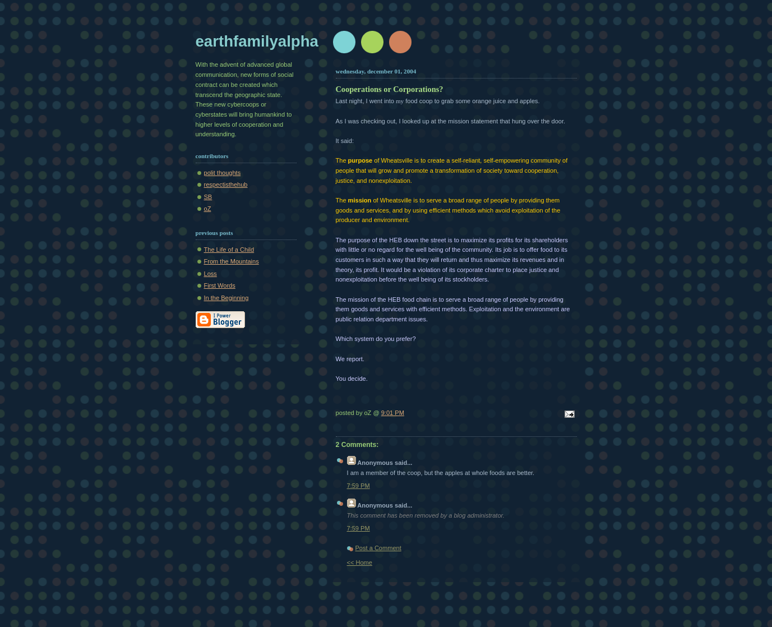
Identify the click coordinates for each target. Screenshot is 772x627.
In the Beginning (226, 297)
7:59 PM (358, 485)
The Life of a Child (229, 249)
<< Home (359, 562)
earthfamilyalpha (257, 41)
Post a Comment (378, 548)
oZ (207, 208)
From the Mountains (231, 261)
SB (208, 196)
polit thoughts (222, 172)
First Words (219, 285)
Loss (210, 273)
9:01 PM (392, 412)
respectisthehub (226, 184)
